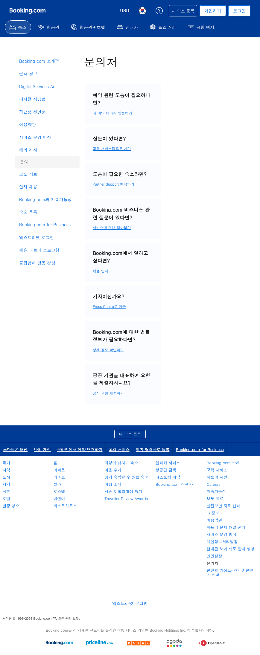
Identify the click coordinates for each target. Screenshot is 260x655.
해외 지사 (28, 150)
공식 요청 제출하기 (108, 393)
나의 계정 (42, 449)
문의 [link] (21, 160)
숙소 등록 (28, 212)
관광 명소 (10, 506)
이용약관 (27, 124)
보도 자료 (28, 174)
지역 (6, 470)
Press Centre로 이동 (109, 306)
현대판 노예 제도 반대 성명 (230, 549)
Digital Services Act (38, 86)
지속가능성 (216, 491)
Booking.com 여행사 (174, 484)
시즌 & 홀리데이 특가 (123, 491)
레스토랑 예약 (168, 477)
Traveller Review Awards (126, 498)
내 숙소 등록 (130, 434)
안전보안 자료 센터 (223, 506)
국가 (6, 462)
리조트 (59, 477)
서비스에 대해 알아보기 (112, 227)
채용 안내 (100, 270)
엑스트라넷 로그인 (36, 237)
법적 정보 (28, 74)
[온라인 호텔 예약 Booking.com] (27, 11)
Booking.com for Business (45, 225)
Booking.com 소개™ (39, 61)
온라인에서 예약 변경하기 (80, 449)
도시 (6, 477)
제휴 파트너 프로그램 (39, 250)
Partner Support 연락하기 (113, 184)
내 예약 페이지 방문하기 (112, 112)
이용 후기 (112, 470)
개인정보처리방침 (222, 541)
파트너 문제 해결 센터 (225, 527)
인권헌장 (214, 556)
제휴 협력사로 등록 (153, 449)
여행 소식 (112, 484)
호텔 (6, 498)
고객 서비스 (119, 449)
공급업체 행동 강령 (37, 263)
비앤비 (59, 498)
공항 (6, 491)
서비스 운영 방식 (35, 137)
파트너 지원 (216, 477)
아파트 (59, 470)
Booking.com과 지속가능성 (45, 199)
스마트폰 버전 (15, 449)
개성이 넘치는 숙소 (121, 462)
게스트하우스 (65, 506)
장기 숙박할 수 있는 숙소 (126, 477)
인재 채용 (28, 187)
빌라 (57, 484)
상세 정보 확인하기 (108, 349)
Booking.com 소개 (223, 462)
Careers (213, 484)
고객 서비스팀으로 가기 (112, 148)
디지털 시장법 (32, 99)
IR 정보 (212, 513)
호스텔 (59, 491)
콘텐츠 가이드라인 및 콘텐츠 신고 (229, 572)
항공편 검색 (166, 470)
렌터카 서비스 (168, 462)
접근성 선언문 (32, 112)
